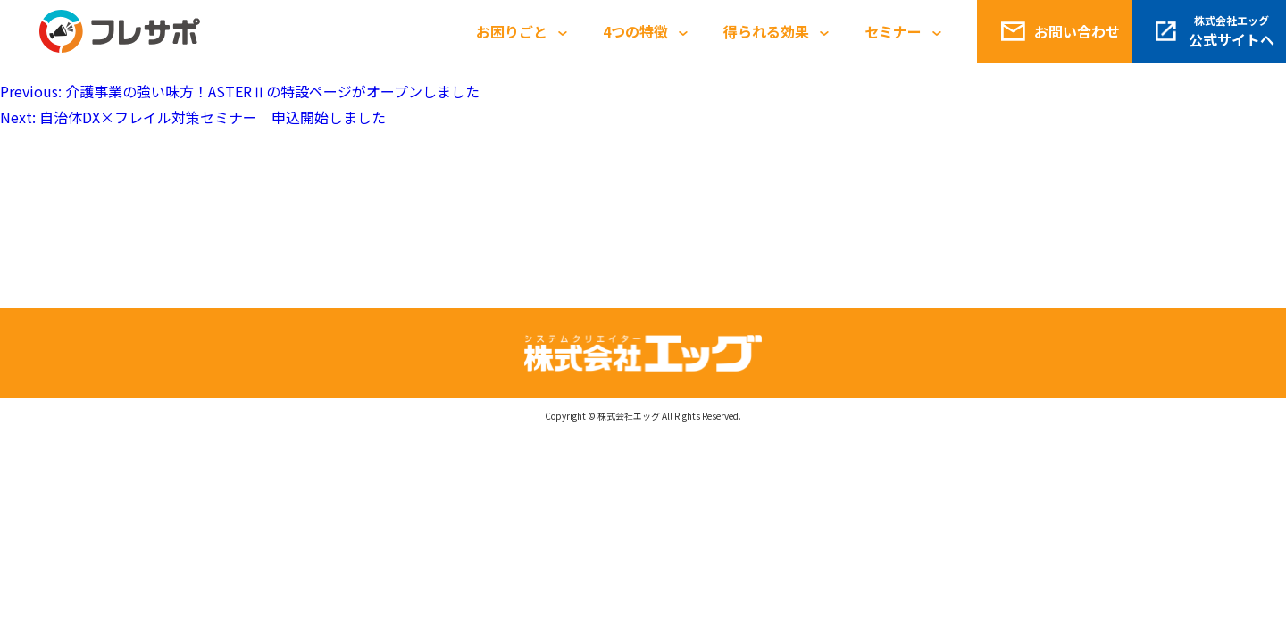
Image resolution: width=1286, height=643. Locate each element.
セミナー (902, 31)
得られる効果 (776, 31)
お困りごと (521, 31)
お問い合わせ (1077, 31)
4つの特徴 (645, 31)
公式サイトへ (1231, 31)
